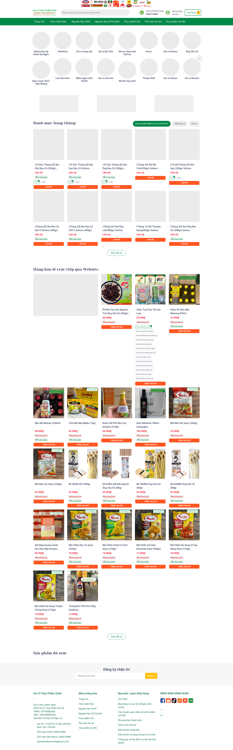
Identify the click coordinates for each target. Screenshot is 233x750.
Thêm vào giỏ (116, 323)
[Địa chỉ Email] (116, 672)
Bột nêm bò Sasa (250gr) (183, 419)
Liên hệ (48, 183)
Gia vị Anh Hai (105, 74)
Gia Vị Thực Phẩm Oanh (65, 747)
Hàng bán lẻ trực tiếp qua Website (65, 265)
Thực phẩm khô (132, 17)
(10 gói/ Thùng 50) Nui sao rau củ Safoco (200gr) (81, 164)
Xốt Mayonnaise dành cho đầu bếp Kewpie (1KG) (46, 545)
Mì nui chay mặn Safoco (127, 49)
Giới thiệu (122, 695)
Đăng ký (175, 10)
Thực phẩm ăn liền (175, 17)
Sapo (92, 747)
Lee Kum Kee (63, 74)
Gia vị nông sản (84, 47)
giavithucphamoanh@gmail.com (53, 737)
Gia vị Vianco (170, 74)
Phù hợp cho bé (153, 17)
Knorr (149, 47)
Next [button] (199, 54)
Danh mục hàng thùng (54, 119)
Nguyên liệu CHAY (81, 17)
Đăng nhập (177, 7)
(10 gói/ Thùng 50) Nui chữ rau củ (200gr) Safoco (47, 164)
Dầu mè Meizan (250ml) (47, 419)
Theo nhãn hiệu (58, 17)
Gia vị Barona (192, 74)
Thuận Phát (149, 74)
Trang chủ (39, 17)
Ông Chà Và (192, 47)
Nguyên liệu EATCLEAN (107, 17)
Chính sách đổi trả (127, 721)
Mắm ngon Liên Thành (84, 75)
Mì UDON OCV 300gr (79, 480)
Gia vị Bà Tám (105, 47)
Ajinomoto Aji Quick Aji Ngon (41, 49)
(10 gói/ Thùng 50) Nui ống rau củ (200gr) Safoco (115, 164)
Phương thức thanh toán (130, 716)
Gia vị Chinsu (170, 47)
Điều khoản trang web (128, 726)
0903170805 (152, 10)
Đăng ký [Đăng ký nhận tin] (151, 671)
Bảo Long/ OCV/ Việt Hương (41, 78)
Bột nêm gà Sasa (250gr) (48, 480)
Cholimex (63, 47)
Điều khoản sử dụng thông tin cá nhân (136, 730)
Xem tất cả (116, 249)
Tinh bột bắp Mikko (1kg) (82, 419)
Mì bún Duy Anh (127, 77)
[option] (41, 54)
